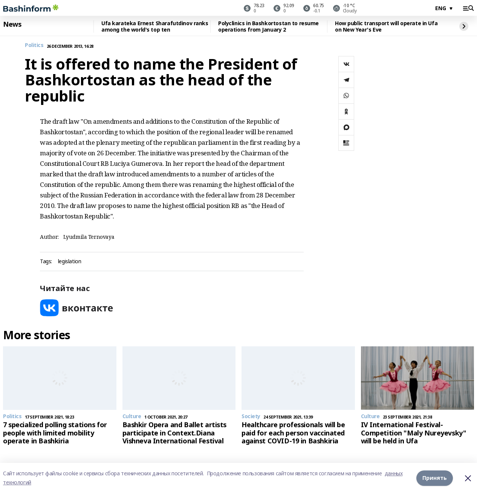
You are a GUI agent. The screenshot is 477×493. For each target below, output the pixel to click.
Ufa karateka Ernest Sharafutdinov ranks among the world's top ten (154, 26)
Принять (434, 477)
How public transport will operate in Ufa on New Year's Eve (386, 26)
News (12, 24)
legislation (69, 261)
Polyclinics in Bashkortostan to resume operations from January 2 (268, 26)
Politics (34, 45)
